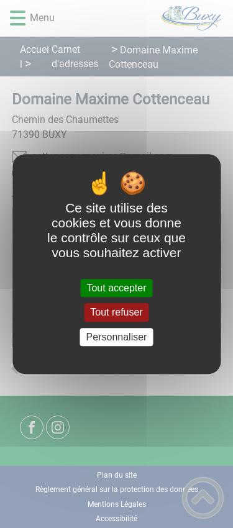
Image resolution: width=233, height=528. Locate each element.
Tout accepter (116, 288)
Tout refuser (116, 312)
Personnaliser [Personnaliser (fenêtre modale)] (116, 337)
